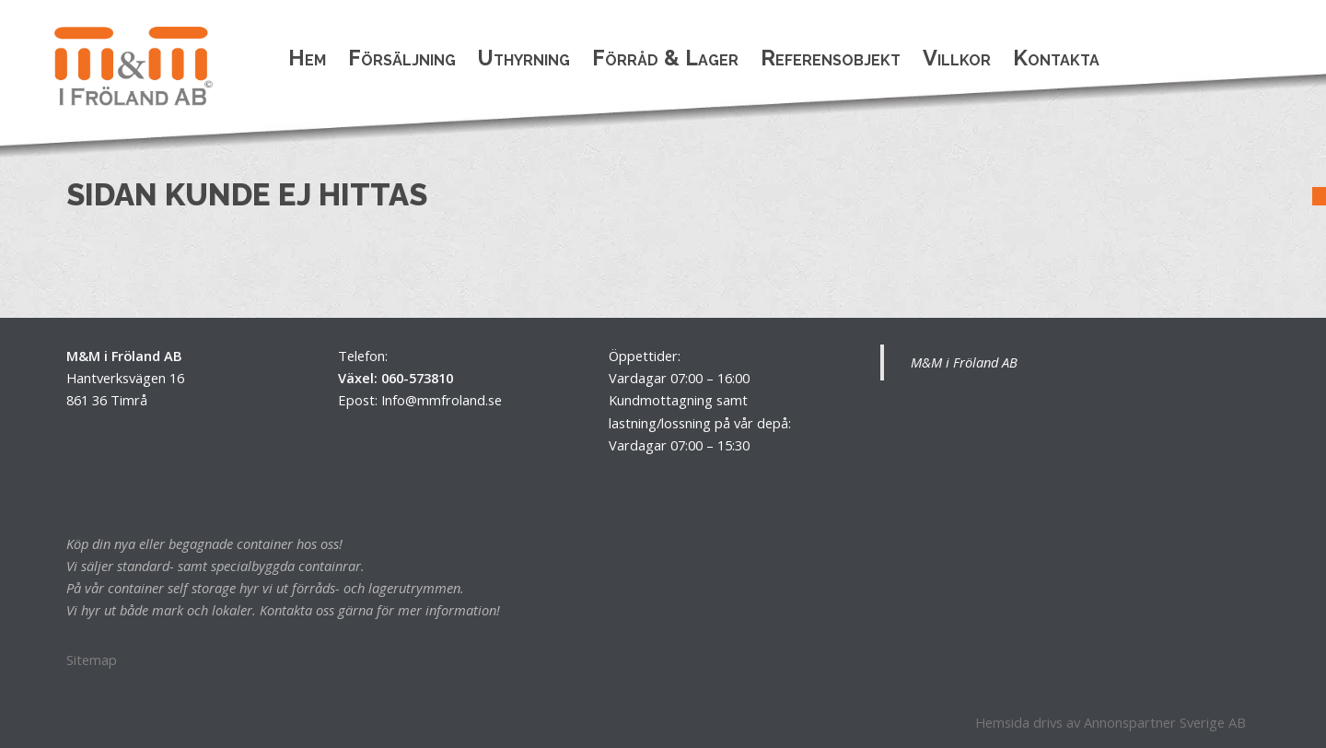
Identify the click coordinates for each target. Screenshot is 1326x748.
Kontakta (1056, 57)
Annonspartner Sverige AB (1165, 722)
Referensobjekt (831, 57)
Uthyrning (524, 57)
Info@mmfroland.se (441, 400)
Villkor (957, 57)
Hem (307, 57)
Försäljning (402, 57)
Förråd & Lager (665, 57)
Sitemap (91, 659)
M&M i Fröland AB (964, 362)
